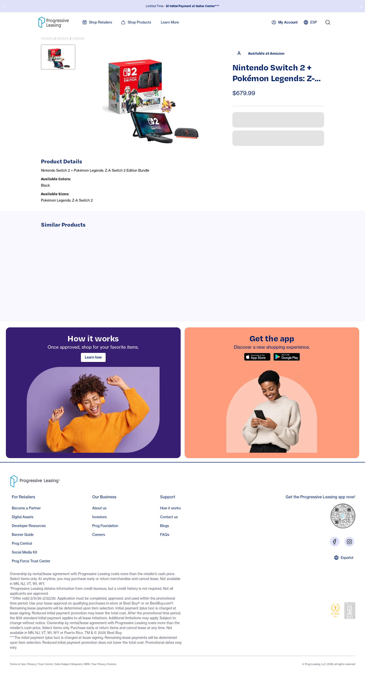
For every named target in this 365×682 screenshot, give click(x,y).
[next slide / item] (361, 6)
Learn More (170, 22)
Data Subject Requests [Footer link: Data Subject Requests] (68, 664)
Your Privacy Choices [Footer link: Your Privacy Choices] (103, 664)
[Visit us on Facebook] (334, 541)
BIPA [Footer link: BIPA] (86, 664)
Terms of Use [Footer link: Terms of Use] (17, 664)
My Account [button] (284, 22)
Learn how (93, 357)
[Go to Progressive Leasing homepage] (36, 480)
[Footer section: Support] (170, 516)
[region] (93, 392)
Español (343, 557)
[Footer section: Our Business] (105, 516)
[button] (31, 508)
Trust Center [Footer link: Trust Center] (45, 664)
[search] (328, 22)
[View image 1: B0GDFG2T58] (58, 57)
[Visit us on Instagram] (349, 541)
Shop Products (136, 22)
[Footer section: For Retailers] (31, 530)
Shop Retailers (97, 22)
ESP (310, 22)
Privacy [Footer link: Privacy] (31, 664)
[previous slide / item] (3, 6)
